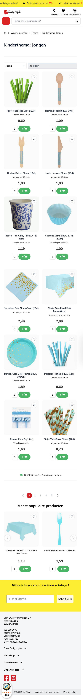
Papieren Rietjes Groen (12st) (21, 110)
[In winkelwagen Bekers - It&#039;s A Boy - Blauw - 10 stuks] (24, 257)
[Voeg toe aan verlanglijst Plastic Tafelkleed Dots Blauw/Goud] (72, 274)
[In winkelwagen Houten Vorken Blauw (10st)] (24, 191)
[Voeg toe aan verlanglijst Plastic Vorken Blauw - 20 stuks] (72, 516)
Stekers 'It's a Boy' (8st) (21, 439)
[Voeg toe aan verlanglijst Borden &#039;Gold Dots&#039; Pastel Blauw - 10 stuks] (34, 339)
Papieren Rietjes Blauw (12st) (59, 373)
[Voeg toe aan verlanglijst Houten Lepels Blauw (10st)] (72, 76)
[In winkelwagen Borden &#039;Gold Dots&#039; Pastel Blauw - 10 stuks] (24, 395)
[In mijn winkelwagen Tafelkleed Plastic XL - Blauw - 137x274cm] (25, 569)
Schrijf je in (65, 599)
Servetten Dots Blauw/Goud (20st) (21, 308)
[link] (23, 495)
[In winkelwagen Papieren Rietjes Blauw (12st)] (62, 395)
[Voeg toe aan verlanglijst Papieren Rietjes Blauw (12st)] (72, 339)
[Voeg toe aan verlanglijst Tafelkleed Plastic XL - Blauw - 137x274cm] (34, 516)
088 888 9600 (10, 629)
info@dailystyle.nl (12, 632)
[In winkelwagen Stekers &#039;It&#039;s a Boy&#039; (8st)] (24, 457)
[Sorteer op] (15, 66)
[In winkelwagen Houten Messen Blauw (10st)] (62, 191)
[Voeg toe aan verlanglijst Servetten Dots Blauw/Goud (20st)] (34, 274)
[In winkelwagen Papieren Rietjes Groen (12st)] (24, 129)
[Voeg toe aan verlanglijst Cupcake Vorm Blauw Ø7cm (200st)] (72, 201)
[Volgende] (57, 495)
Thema (35, 33)
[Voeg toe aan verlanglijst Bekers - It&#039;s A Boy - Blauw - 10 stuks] (34, 201)
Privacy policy (69, 692)
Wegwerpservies (19, 33)
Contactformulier (12, 635)
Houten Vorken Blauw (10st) (21, 173)
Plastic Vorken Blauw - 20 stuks (59, 550)
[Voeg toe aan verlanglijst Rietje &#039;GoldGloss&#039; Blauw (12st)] (72, 405)
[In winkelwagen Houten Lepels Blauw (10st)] (62, 129)
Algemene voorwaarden (47, 692)
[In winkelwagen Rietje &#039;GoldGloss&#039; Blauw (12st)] (62, 457)
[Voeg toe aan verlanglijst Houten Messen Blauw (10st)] (72, 139)
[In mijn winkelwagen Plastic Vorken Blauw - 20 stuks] (63, 569)
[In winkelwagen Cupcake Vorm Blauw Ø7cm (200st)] (62, 257)
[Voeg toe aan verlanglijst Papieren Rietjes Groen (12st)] (34, 76)
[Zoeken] (77, 21)
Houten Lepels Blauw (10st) (59, 110)
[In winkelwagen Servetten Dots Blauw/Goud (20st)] (24, 329)
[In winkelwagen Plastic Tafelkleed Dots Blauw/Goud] (62, 329)
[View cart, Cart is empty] (75, 12)
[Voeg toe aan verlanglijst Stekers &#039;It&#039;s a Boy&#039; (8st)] (34, 405)
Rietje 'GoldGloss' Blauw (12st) (59, 439)
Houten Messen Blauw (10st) (59, 173)
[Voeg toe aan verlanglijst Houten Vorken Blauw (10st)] (34, 139)
